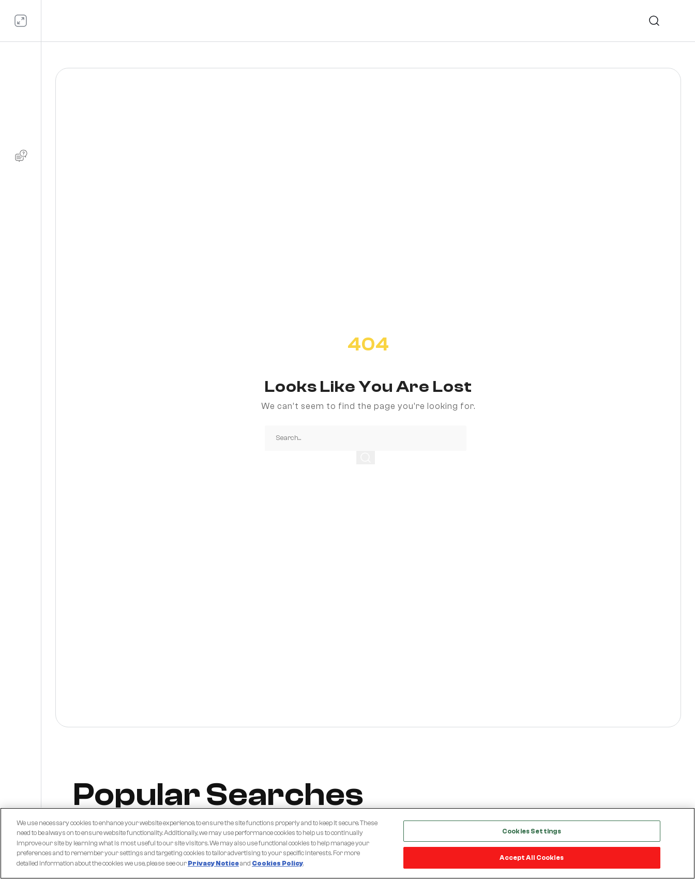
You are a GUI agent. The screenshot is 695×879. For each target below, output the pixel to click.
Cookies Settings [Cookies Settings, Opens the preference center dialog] (531, 831)
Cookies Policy (277, 863)
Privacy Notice (213, 863)
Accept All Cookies (531, 857)
